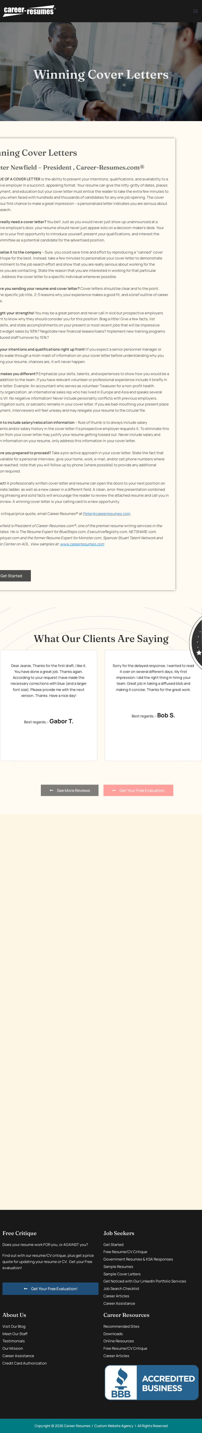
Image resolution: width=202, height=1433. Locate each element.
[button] (195, 11)
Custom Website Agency (113, 1425)
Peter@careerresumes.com (39, 513)
